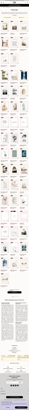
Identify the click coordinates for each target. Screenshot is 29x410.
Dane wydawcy (23, 399)
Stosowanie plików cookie (16, 399)
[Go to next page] (17, 296)
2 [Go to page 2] (14, 296)
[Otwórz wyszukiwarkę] (3, 2)
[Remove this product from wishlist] (8, 31)
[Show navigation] (1, 2)
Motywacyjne (8, 7)
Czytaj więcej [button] (14, 15)
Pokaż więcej (14, 292)
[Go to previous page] (11, 296)
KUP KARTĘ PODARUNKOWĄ (14, 397)
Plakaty (5, 7)
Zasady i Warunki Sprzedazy (8, 399)
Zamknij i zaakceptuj (21, 407)
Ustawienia (8, 407)
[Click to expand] (14, 388)
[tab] (26, 2)
